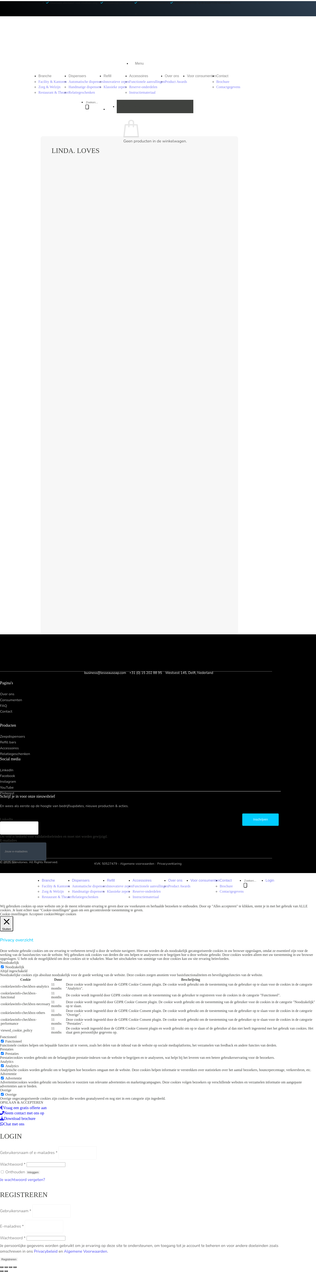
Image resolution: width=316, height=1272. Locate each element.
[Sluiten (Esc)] (2, 1267)
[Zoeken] (87, 107)
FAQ (3, 705)
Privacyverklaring (169, 863)
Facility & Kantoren (52, 82)
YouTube (7, 787)
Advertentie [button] (8, 1074)
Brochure (223, 82)
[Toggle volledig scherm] (10, 1267)
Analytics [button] (6, 1061)
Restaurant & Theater (53, 92)
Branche (45, 76)
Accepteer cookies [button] (42, 914)
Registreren (8, 1259)
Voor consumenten (201, 76)
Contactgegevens (228, 87)
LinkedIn (6, 770)
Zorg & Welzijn (49, 87)
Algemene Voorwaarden (85, 1251)
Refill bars (8, 742)
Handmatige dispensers (84, 87)
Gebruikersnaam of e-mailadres (28, 1152)
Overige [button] (5, 1090)
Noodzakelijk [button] (9, 962)
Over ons (172, 76)
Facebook (7, 775)
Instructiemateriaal (142, 92)
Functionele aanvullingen (147, 82)
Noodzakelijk (14, 967)
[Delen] (6, 1267)
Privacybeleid (46, 1251)
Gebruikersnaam (15, 1211)
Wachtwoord (12, 1164)
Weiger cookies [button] (65, 914)
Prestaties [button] (6, 1049)
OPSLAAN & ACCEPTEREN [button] (21, 1102)
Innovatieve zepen (116, 82)
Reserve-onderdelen (143, 87)
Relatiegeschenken (81, 92)
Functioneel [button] (8, 1037)
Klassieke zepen (115, 87)
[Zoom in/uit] (15, 1267)
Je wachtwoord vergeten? (22, 1179)
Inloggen (33, 1172)
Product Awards (176, 82)
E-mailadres (8, 840)
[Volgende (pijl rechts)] (6, 1271)
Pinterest (7, 793)
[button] (139, 63)
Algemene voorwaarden (137, 863)
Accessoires (138, 76)
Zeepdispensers (12, 736)
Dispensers (77, 76)
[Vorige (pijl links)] (2, 1271)
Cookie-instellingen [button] (14, 914)
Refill (107, 76)
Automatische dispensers (86, 82)
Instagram (8, 781)
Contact (222, 76)
